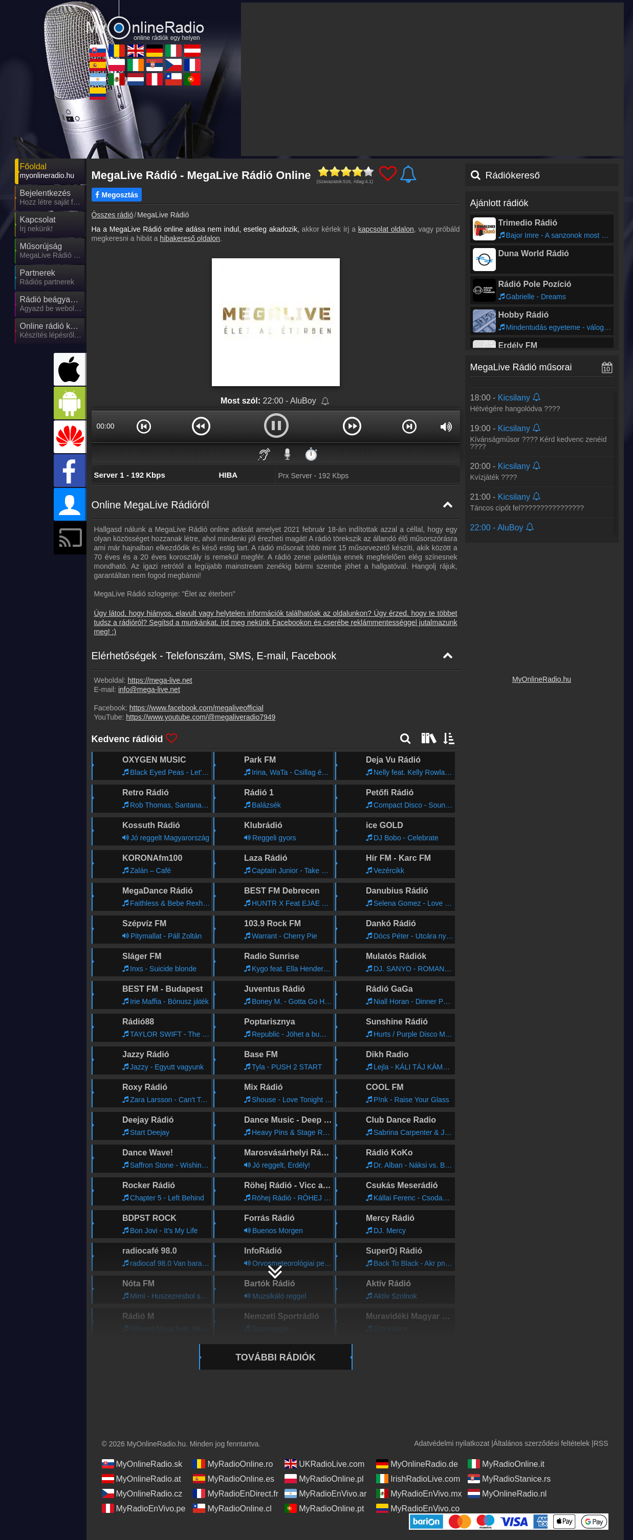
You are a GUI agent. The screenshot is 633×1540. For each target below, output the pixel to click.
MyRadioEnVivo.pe (144, 1508)
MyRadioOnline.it (506, 1463)
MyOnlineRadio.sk (142, 1463)
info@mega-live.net (149, 689)
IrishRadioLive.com (418, 1478)
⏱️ (311, 454)
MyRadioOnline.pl (324, 1478)
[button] (144, 426)
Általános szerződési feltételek (541, 1443)
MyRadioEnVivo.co (418, 1508)
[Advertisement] (432, 79)
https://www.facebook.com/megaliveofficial (196, 708)
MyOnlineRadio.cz (142, 1493)
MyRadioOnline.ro (233, 1463)
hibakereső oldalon (190, 238)
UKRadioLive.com (324, 1463)
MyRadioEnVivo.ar (325, 1493)
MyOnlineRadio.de (417, 1463)
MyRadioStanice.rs (509, 1478)
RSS (601, 1443)
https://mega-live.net (159, 680)
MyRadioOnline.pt (324, 1508)
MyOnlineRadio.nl (507, 1493)
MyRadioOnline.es (233, 1478)
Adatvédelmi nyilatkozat (451, 1443)
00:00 (105, 426)
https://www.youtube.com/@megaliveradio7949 (200, 717)
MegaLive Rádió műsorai (521, 367)
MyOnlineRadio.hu (541, 679)
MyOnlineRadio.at (141, 1478)
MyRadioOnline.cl (232, 1508)
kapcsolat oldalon (386, 229)
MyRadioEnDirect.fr (235, 1493)
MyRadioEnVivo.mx (419, 1493)
